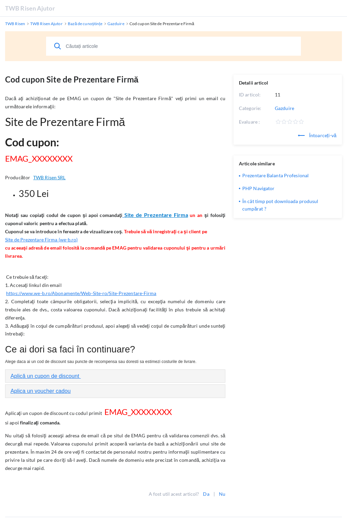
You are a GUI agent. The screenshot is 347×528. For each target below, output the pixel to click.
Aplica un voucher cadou (41, 391)
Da (206, 494)
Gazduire (284, 108)
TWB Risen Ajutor (30, 8)
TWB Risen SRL (49, 177)
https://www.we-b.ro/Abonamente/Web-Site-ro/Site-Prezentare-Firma (81, 293)
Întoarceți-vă (317, 135)
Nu (222, 494)
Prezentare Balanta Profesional (275, 175)
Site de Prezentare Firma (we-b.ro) (41, 239)
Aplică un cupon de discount (46, 376)
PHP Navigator (258, 188)
